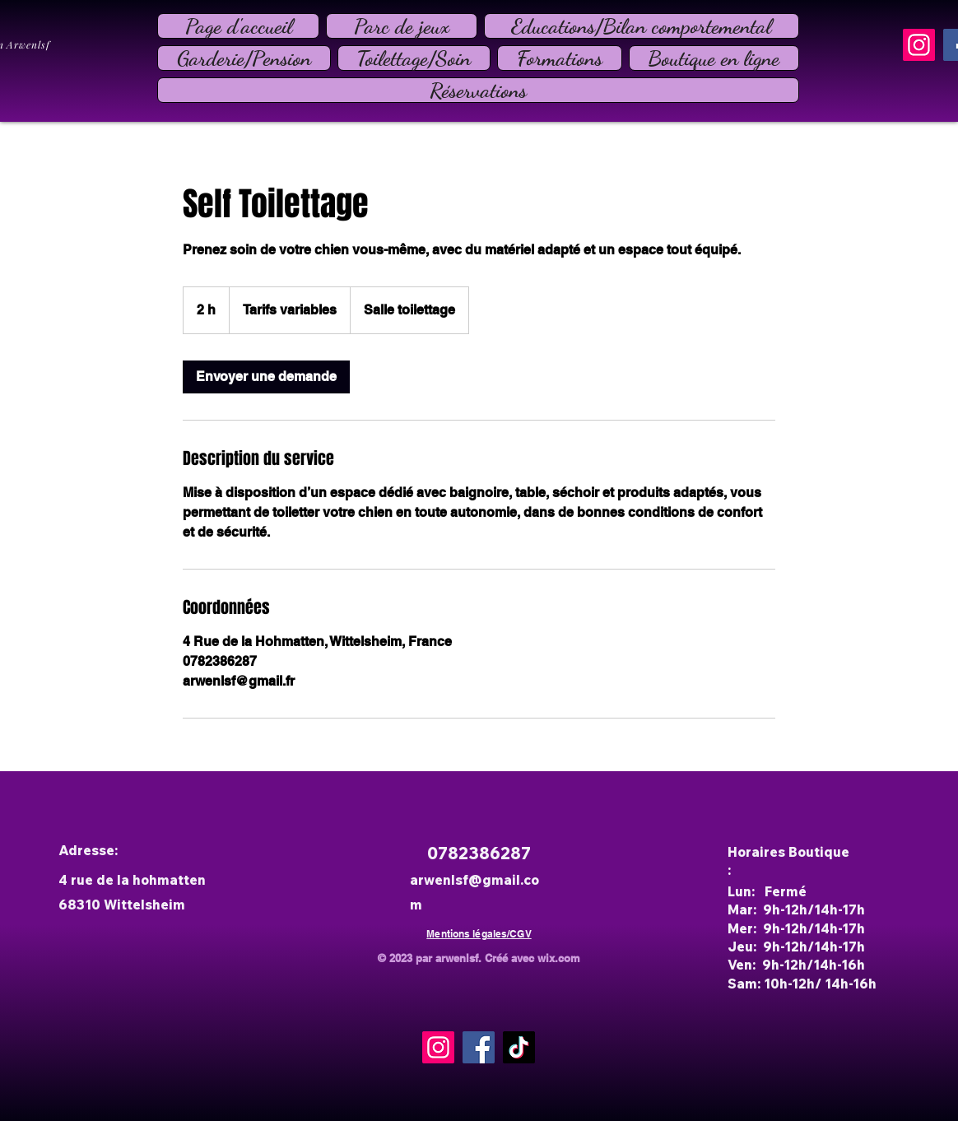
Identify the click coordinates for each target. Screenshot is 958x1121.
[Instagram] (919, 45)
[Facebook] (479, 1047)
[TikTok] (519, 1047)
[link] (266, 376)
